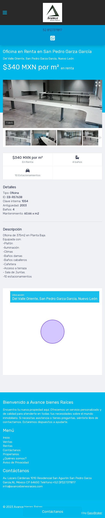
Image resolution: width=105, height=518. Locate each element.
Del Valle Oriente (13, 58)
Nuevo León (66, 58)
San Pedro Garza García (41, 58)
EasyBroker (94, 513)
